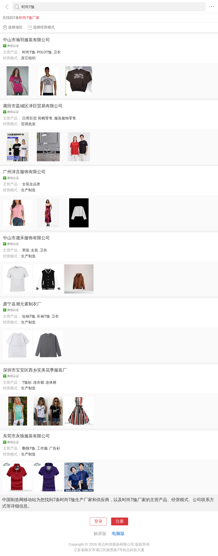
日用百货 (29, 118)
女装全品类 (31, 184)
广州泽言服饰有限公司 (24, 171)
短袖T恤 (28, 316)
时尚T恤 (28, 52)
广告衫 (54, 448)
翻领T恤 (28, 448)
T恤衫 (27, 382)
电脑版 (118, 533)
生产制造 (28, 190)
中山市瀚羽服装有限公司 (26, 39)
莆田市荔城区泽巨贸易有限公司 (33, 105)
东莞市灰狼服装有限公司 (26, 435)
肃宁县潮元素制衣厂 (22, 303)
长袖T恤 (43, 316)
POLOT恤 (44, 52)
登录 (98, 521)
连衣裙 (38, 382)
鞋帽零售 (45, 118)
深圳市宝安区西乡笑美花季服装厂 (35, 370)
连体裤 (51, 382)
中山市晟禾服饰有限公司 (26, 237)
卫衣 (57, 52)
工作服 (42, 448)
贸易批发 (28, 124)
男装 (25, 250)
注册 (120, 521)
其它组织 (28, 58)
